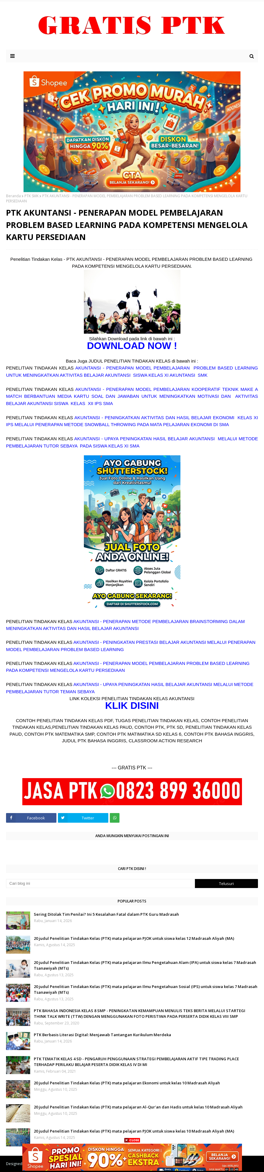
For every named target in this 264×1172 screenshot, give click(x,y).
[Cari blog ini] (100, 883)
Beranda (13, 195)
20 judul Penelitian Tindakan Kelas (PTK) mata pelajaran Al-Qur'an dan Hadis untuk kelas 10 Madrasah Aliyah (138, 1107)
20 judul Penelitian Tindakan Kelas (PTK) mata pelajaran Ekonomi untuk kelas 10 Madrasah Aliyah (127, 1083)
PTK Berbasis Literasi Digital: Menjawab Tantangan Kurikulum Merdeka (102, 1034)
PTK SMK (31, 195)
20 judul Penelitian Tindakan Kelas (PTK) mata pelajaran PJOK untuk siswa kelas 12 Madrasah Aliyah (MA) (134, 938)
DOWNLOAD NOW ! (132, 345)
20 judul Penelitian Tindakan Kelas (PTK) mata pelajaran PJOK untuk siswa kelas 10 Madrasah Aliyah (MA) (134, 1131)
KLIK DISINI (132, 705)
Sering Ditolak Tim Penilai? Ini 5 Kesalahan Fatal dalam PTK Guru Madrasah (106, 914)
